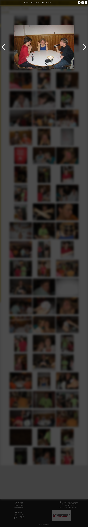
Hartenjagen (47, 2)
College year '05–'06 (35, 2)
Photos (26, 2)
